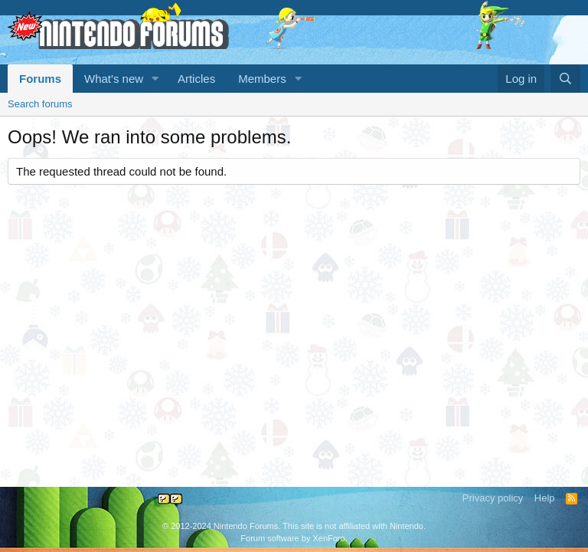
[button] (155, 78)
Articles (196, 78)
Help (544, 498)
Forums (40, 78)
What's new (113, 78)
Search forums (40, 104)
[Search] (565, 78)
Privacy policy (492, 498)
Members (262, 78)
